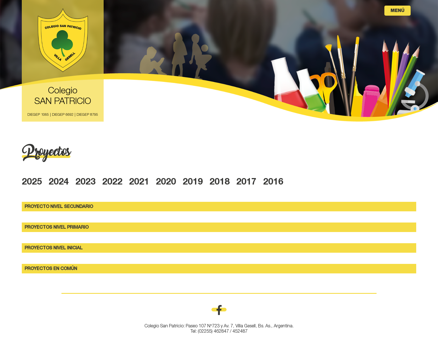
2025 (32, 182)
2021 (139, 182)
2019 (193, 182)
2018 (220, 182)
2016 (273, 182)
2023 (85, 182)
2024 (59, 182)
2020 (166, 182)
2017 (246, 182)
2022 (112, 182)
